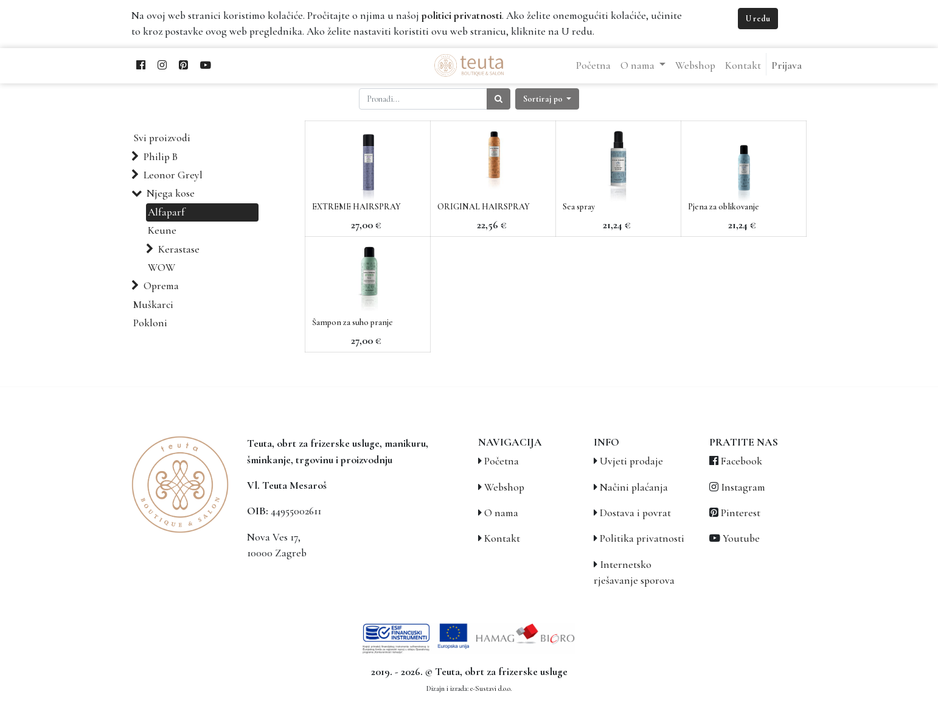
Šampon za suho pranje (352, 322)
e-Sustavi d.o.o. (491, 688)
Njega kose (171, 193)
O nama (501, 512)
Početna (501, 461)
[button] (547, 99)
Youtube (741, 538)
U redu (758, 18)
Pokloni (150, 323)
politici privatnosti (462, 15)
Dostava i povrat (635, 512)
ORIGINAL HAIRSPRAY (483, 206)
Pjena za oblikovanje (723, 206)
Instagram (743, 487)
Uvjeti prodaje (631, 461)
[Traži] (498, 99)
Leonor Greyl (173, 175)
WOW (161, 267)
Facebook (741, 461)
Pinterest (740, 512)
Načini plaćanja (634, 487)
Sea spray (579, 206)
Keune (162, 230)
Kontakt (502, 538)
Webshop (504, 487)
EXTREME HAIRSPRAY (356, 206)
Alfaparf (166, 212)
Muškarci (153, 304)
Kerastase (179, 249)
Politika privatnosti (642, 538)
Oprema (161, 285)
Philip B (161, 156)
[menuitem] (593, 66)
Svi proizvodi (161, 137)
